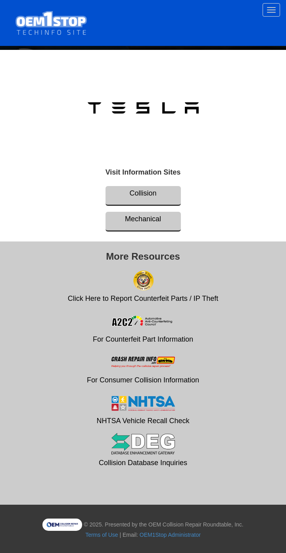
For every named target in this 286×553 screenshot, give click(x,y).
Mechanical (143, 219)
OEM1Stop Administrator (170, 535)
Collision (142, 193)
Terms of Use (101, 535)
